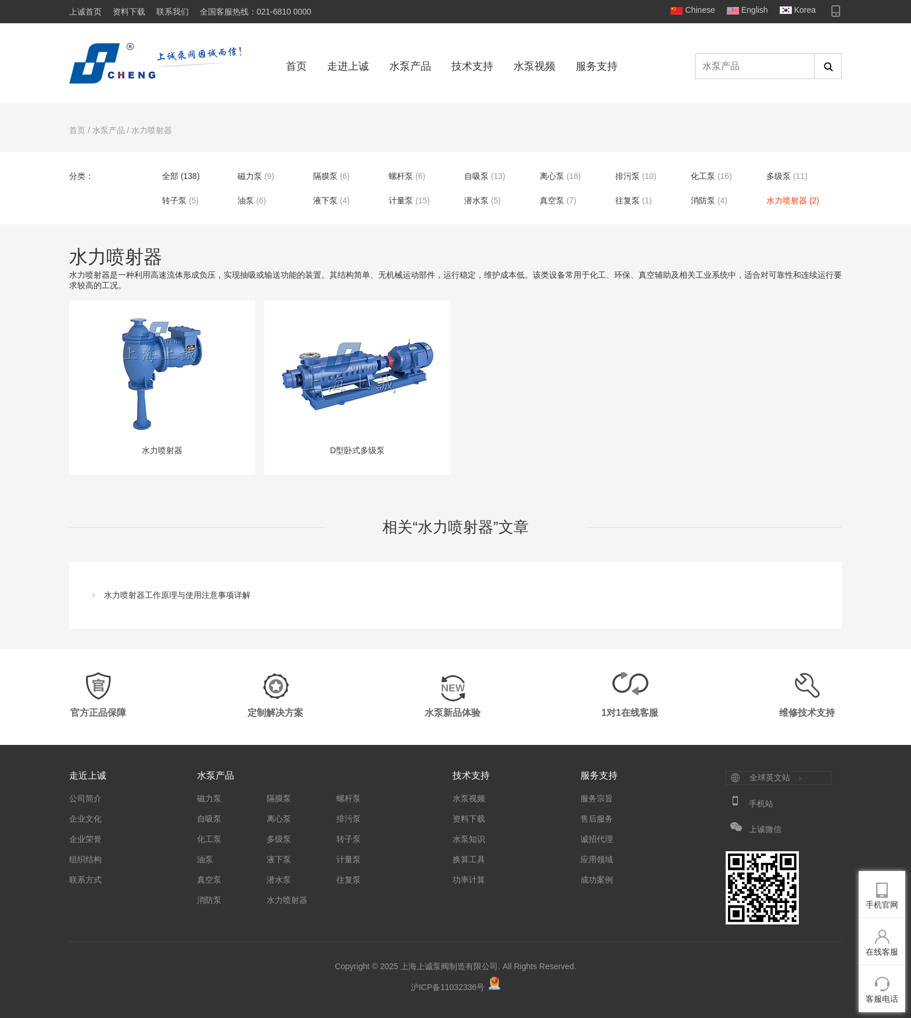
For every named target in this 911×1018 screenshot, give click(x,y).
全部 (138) (181, 176)
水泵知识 (469, 839)
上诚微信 (765, 829)
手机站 (761, 803)
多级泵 (778, 176)
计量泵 (401, 200)
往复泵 (627, 200)
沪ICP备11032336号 (448, 987)
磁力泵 (250, 176)
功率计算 (469, 879)
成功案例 (596, 879)
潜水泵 (476, 200)
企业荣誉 (85, 839)
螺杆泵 (401, 176)
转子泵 (174, 200)
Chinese (700, 10)
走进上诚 (348, 66)
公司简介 (85, 798)
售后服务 (596, 818)
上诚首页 (85, 11)
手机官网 (882, 904)
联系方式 (85, 879)
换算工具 (469, 859)
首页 (296, 66)
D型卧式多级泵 (357, 383)
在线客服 (882, 951)
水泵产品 (410, 66)
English (754, 10)
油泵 (246, 200)
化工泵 (703, 176)
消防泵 (703, 200)
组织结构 (85, 859)
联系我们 (172, 11)
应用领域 (596, 859)
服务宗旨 (596, 798)
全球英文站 (769, 777)
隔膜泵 (325, 176)
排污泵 (627, 176)
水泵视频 (534, 66)
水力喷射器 (151, 130)
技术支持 (472, 66)
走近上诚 (87, 775)
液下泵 (325, 200)
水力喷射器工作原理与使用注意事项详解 (177, 595)
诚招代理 (596, 839)
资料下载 (129, 11)
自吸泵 (476, 176)
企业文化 (85, 818)
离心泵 (552, 176)
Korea (805, 10)
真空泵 (552, 200)
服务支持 (597, 66)
